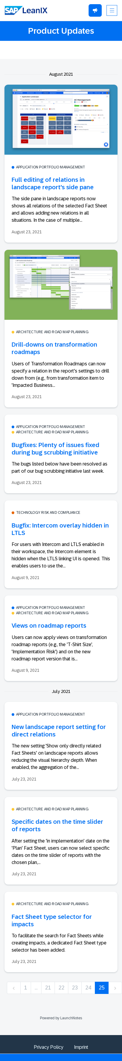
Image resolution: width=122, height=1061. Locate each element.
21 (48, 988)
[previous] (14, 988)
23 (75, 988)
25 (102, 988)
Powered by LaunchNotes (61, 1018)
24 (88, 988)
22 (61, 988)
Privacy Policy (48, 1047)
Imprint (81, 1047)
